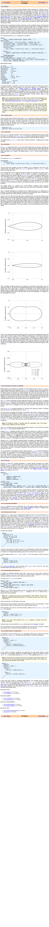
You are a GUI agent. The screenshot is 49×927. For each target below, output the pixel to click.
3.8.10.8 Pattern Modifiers (9, 705)
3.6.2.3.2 (3, 512)
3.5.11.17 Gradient (8, 698)
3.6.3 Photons (41, 2)
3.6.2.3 (3, 460)
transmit (7, 106)
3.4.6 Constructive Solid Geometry (11, 710)
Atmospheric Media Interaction (13, 100)
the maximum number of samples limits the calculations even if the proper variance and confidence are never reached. (24, 424)
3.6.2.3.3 (3, 570)
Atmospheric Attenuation (30, 100)
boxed (38, 494)
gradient (37, 492)
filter (20, 106)
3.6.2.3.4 (3, 630)
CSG (2, 686)
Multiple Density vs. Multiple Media (30, 88)
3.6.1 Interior (7, 2)
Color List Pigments (9, 566)
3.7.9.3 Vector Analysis (9, 699)
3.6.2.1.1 (3, 131)
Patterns (15, 497)
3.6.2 (2, 6)
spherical (19, 494)
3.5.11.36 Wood (7, 692)
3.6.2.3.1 (3, 503)
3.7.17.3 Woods (7, 693)
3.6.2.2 (3, 385)
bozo (30, 492)
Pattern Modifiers (28, 507)
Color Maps (31, 524)
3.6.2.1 (3, 115)
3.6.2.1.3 (3, 155)
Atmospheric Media (26, 18)
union (5, 686)
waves (42, 492)
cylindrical (30, 494)
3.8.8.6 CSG (6, 711)
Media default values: (6, 63)
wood (33, 492)
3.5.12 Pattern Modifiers (9, 704)
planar (24, 494)
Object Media (36, 17)
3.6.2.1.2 (3, 144)
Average (36, 624)
